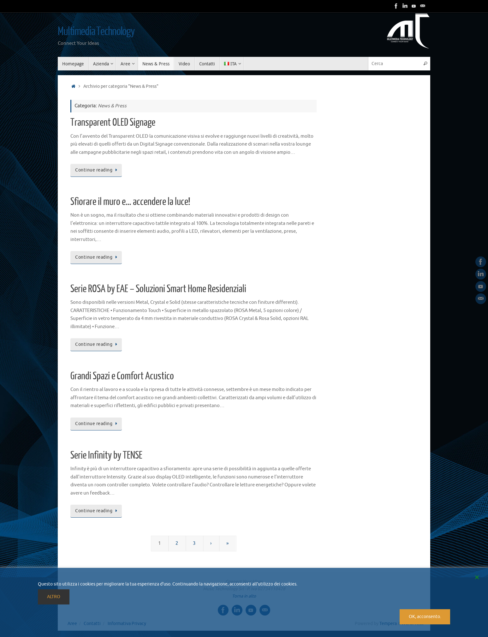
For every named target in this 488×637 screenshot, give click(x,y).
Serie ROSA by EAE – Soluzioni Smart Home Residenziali (158, 289)
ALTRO (53, 596)
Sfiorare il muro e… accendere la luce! (130, 201)
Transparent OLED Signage (112, 122)
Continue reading (97, 170)
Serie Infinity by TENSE (106, 455)
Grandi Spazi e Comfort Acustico (122, 376)
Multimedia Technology (96, 31)
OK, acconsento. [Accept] (425, 616)
